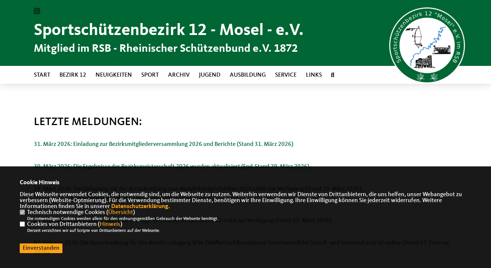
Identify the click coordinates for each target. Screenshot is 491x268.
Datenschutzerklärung (139, 207)
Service (286, 75)
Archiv (179, 75)
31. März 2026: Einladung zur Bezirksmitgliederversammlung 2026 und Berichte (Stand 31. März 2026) (163, 144)
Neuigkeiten (114, 75)
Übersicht (120, 213)
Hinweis (110, 224)
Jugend (209, 75)
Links (314, 75)
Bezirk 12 (72, 75)
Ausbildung (248, 75)
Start (42, 75)
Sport (150, 75)
